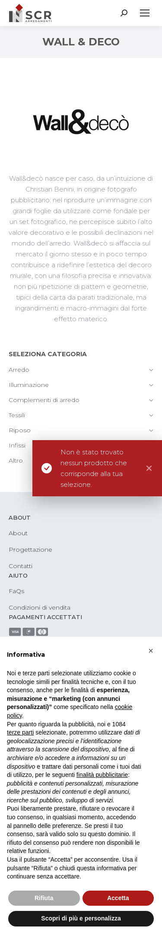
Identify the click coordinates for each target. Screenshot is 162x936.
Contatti (20, 566)
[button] (151, 651)
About (18, 533)
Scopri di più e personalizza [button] (81, 918)
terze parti (20, 732)
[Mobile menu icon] (144, 13)
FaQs (16, 591)
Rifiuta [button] (44, 897)
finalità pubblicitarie (102, 774)
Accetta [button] (118, 897)
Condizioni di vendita (39, 607)
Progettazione (30, 549)
